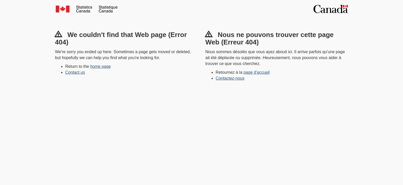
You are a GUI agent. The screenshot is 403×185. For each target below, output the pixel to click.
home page (100, 66)
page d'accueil (257, 72)
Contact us (75, 72)
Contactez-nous (230, 78)
